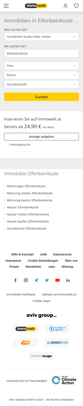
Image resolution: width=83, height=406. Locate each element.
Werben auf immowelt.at (59, 294)
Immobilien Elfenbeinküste (31, 173)
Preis (10, 66)
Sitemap (67, 267)
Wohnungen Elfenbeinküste (26, 186)
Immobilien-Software (20, 294)
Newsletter (33, 267)
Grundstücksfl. (17, 84)
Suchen (41, 96)
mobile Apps (41, 301)
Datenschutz (62, 254)
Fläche (11, 75)
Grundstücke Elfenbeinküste (26, 228)
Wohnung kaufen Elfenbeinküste (29, 200)
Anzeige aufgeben (41, 137)
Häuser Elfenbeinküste (22, 207)
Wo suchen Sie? (15, 46)
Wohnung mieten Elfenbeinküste (30, 193)
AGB (43, 254)
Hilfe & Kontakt (22, 254)
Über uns (71, 261)
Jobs (51, 267)
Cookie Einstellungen (43, 261)
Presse (14, 267)
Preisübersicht (20, 145)
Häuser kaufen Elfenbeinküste (28, 221)
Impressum (13, 261)
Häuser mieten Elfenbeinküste (28, 214)
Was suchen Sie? (15, 30)
